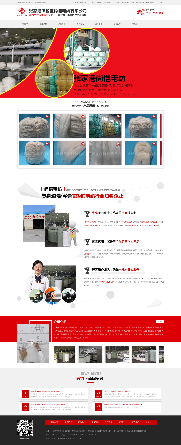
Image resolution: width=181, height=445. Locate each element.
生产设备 (98, 24)
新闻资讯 (80, 24)
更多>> (85, 338)
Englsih (162, 2)
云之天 (78, 438)
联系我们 (135, 24)
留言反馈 (117, 24)
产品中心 (61, 24)
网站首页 (25, 24)
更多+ (160, 322)
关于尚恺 (43, 24)
